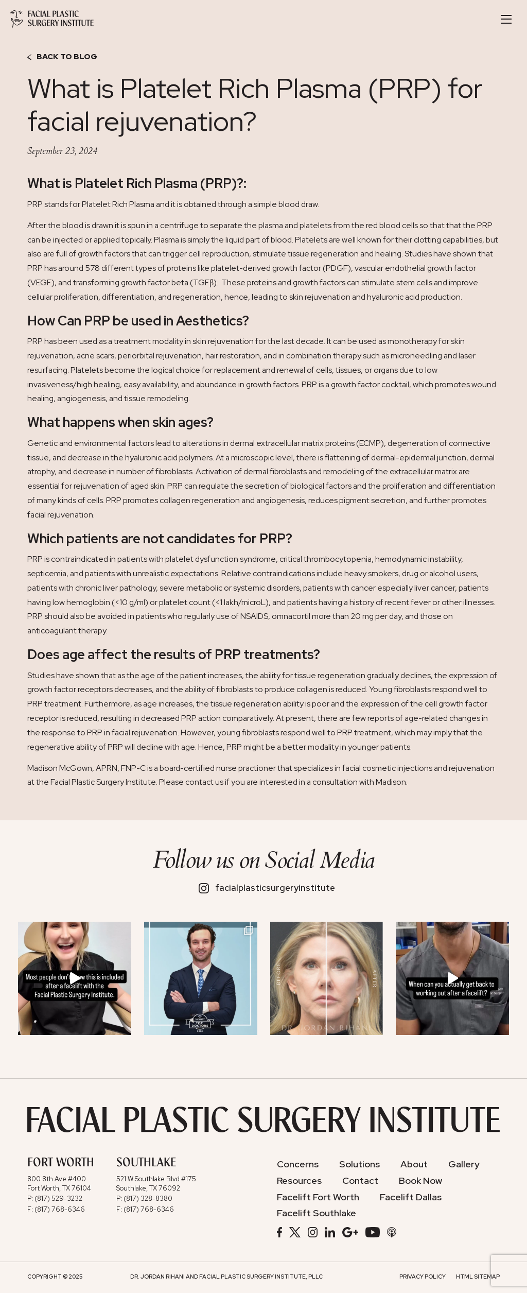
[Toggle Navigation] (506, 19)
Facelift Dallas (411, 1197)
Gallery (464, 1164)
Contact (360, 1181)
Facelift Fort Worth (318, 1197)
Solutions (359, 1164)
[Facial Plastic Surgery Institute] (52, 19)
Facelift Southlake (316, 1213)
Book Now (420, 1181)
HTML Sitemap (478, 1276)
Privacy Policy (422, 1276)
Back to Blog (62, 57)
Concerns (298, 1164)
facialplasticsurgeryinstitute (267, 888)
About (414, 1164)
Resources (299, 1181)
